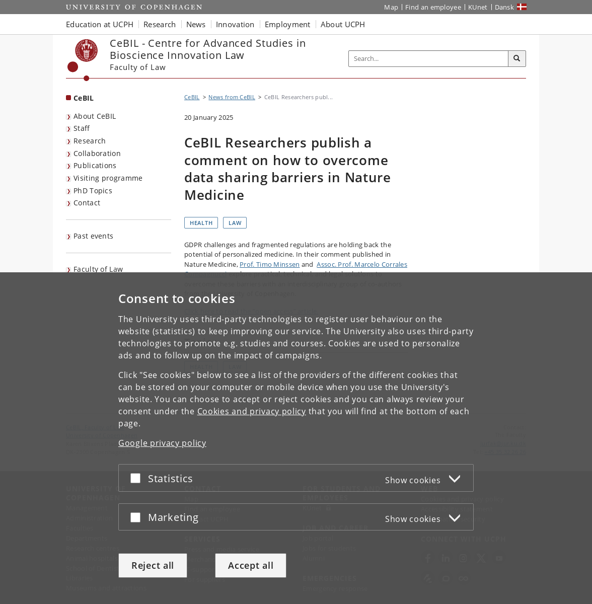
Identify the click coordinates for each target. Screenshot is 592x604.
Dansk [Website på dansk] (504, 7)
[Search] (517, 58)
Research (89, 140)
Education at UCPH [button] (99, 24)
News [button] (196, 24)
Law (235, 222)
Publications (95, 165)
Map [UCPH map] (391, 7)
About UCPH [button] (343, 24)
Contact (86, 202)
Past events (93, 236)
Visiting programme (107, 178)
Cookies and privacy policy (251, 411)
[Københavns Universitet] (82, 60)
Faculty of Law (98, 269)
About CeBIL (94, 116)
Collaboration (97, 153)
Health (201, 222)
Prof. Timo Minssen (270, 264)
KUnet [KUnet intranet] (478, 7)
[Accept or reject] (137, 478)
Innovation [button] (235, 24)
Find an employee (433, 7)
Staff (81, 128)
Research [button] (159, 24)
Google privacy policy (162, 442)
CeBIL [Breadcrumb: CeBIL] (192, 97)
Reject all (152, 565)
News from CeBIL (231, 97)
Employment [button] (288, 24)
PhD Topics (92, 190)
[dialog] (296, 438)
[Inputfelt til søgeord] (428, 58)
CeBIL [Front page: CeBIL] (83, 98)
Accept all (250, 565)
